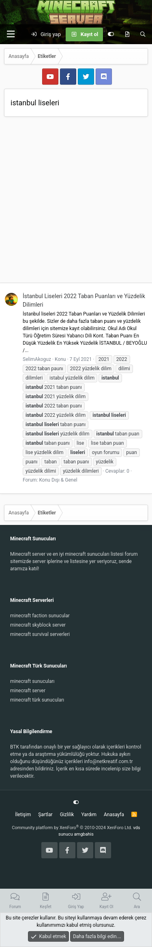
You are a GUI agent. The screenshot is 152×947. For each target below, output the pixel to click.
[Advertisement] (76, 201)
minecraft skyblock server (38, 625)
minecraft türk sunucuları (37, 700)
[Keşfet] (127, 34)
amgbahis (84, 834)
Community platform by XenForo (72, 827)
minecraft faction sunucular (40, 616)
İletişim (23, 814)
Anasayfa (114, 814)
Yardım (88, 814)
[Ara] (142, 34)
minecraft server (27, 690)
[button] (10, 34)
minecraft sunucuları (32, 681)
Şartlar (45, 814)
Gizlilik (67, 814)
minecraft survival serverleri (40, 634)
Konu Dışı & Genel (58, 480)
